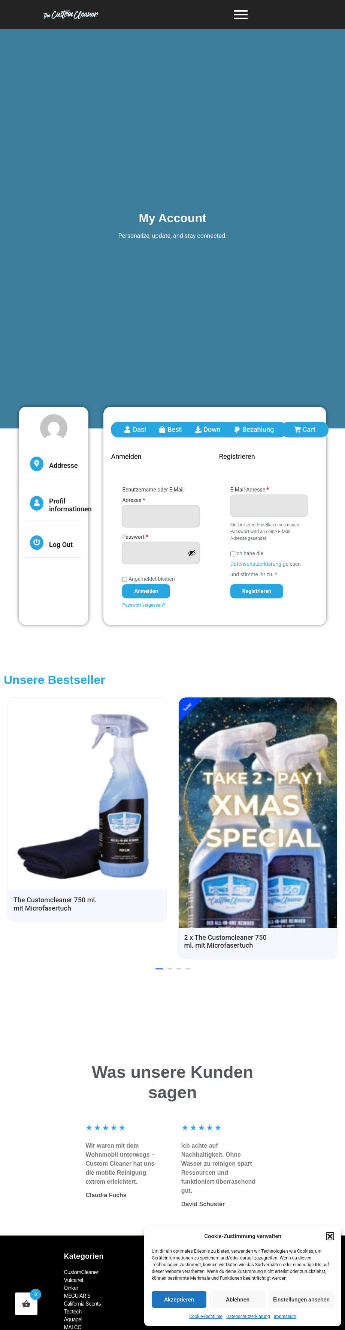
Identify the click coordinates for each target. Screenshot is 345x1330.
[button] (330, 1236)
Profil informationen (70, 505)
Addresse (63, 465)
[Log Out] (36, 542)
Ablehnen (237, 1299)
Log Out (61, 545)
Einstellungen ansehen (301, 1299)
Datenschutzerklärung (248, 1316)
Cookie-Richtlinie (206, 1316)
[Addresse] (36, 464)
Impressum (285, 1316)
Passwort (148, 536)
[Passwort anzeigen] (192, 553)
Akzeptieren (179, 1299)
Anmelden (146, 591)
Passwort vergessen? (143, 605)
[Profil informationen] (36, 503)
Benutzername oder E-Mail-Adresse (153, 493)
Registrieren (256, 591)
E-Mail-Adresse (263, 488)
